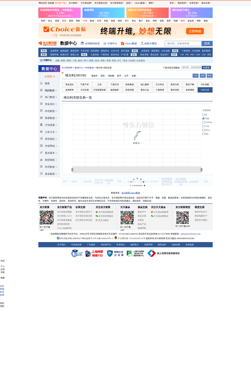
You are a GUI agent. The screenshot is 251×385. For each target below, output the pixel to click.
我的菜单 (182, 3)
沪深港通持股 (99, 90)
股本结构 (175, 90)
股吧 (183, 21)
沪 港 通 (124, 54)
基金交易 (142, 216)
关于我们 (61, 244)
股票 (57, 21)
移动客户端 (60, 3)
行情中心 (47, 60)
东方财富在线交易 (83, 216)
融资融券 (64, 51)
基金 (148, 21)
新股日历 (64, 54)
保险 (162, 21)
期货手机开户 (201, 212)
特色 (44, 51)
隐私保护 (162, 244)
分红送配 (165, 51)
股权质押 (74, 51)
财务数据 (130, 84)
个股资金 (105, 54)
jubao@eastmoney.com (190, 234)
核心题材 (145, 84)
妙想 (128, 3)
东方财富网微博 (104, 212)
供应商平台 (106, 244)
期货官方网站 (201, 220)
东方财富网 (67, 67)
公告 (99, 84)
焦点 (50, 21)
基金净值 (144, 54)
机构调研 (95, 51)
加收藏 (51, 3)
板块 (80, 60)
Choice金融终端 (64, 228)
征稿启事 (176, 244)
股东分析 (175, 84)
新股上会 (74, 54)
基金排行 (164, 54)
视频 (176, 21)
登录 (172, 3)
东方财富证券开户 (83, 212)
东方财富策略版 (64, 220)
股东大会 (145, 90)
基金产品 (142, 224)
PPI (187, 54)
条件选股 (125, 51)
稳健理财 (142, 228)
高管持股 (130, 90)
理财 (155, 21)
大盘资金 (95, 54)
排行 (86, 60)
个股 (74, 60)
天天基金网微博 (159, 212)
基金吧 (191, 21)
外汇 (127, 21)
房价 (209, 54)
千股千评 (84, 84)
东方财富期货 (183, 207)
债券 (169, 21)
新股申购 (54, 54)
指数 (57, 60)
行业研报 (196, 51)
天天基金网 (86, 3)
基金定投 (154, 54)
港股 (113, 21)
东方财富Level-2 (64, 216)
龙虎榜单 (54, 51)
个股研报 (186, 51)
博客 (199, 21)
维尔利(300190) (75, 75)
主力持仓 (160, 84)
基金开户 (142, 212)
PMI (192, 54)
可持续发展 (76, 244)
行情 (85, 21)
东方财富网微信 (104, 216)
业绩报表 (145, 51)
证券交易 (193, 3)
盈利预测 (206, 51)
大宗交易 (85, 51)
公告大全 (115, 51)
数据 (92, 21)
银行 (141, 21)
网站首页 (43, 3)
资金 (84, 54)
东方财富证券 (100, 3)
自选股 (132, 60)
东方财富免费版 (64, 212)
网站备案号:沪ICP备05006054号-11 (98, 238)
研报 (175, 51)
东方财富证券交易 (83, 220)
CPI (182, 54)
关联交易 (205, 90)
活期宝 (141, 220)
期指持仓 (105, 51)
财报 (135, 51)
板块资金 (115, 54)
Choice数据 (140, 3)
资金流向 (69, 84)
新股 (64, 21)
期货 (120, 21)
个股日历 (115, 84)
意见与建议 (102, 220)
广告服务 (91, 244)
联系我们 (121, 244)
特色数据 (89, 67)
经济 (174, 54)
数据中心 (79, 67)
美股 (106, 21)
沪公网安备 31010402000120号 (129, 238)
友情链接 (189, 244)
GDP (198, 54)
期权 (78, 21)
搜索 (206, 21)
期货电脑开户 (201, 216)
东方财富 (45, 207)
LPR (204, 54)
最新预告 (155, 51)
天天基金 (125, 207)
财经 (43, 21)
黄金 (134, 21)
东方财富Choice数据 (130, 193)
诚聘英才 (134, 244)
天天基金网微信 (159, 216)
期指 (71, 21)
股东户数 (190, 84)
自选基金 (141, 60)
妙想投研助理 (63, 224)
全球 (99, 21)
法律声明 (148, 244)
